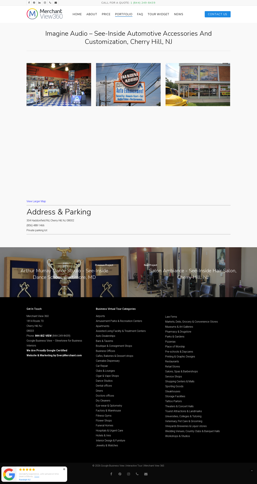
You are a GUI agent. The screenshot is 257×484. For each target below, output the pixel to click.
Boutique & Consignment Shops (114, 345)
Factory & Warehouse (108, 410)
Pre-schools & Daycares (179, 351)
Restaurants (172, 361)
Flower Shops (104, 420)
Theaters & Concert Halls (179, 406)
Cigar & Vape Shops (107, 375)
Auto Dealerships (105, 335)
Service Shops (173, 376)
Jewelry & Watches (107, 445)
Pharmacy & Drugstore (178, 331)
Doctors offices (105, 395)
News (179, 14)
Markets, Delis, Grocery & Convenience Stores (191, 321)
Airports (100, 316)
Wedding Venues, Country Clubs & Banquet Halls (192, 431)
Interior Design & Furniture (110, 440)
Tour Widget (159, 14)
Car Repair (102, 365)
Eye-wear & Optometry (109, 405)
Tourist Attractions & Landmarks (183, 411)
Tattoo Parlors (173, 401)
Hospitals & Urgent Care (109, 430)
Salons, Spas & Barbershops (181, 371)
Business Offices (105, 351)
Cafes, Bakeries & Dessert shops (114, 355)
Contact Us (217, 14)
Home (77, 14)
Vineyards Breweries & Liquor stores (186, 426)
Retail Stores (172, 366)
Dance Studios (104, 380)
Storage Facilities (175, 396)
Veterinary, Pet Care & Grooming (183, 421)
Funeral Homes (104, 425)
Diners (99, 390)
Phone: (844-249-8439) (48, 335)
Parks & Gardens (174, 336)
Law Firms (171, 316)
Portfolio (124, 14)
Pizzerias (170, 341)
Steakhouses (172, 391)
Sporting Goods (174, 386)
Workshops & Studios (177, 436)
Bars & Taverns (104, 341)
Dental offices (104, 385)
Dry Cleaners (103, 400)
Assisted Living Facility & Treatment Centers (121, 331)
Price (106, 14)
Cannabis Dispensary (108, 360)
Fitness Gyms (103, 415)
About (92, 14)
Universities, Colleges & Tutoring (183, 416)
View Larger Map (36, 201)
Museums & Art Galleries (179, 326)
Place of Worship (175, 346)
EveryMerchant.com (69, 355)
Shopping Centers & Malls (179, 381)
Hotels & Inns (103, 435)
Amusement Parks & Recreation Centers (119, 321)
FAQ (141, 14)
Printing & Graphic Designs (180, 356)
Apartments (102, 326)
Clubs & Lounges (105, 370)
